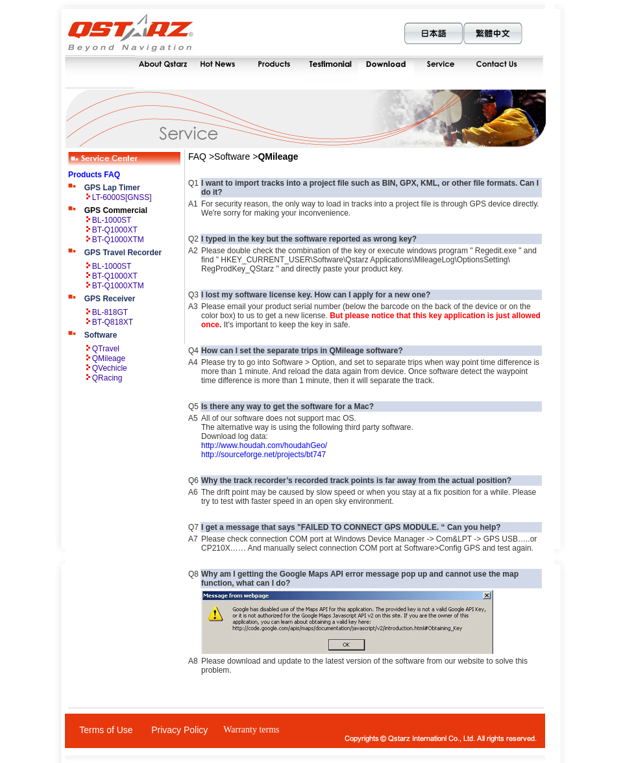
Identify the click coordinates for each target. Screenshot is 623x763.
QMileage (108, 358)
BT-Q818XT (112, 322)
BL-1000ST (112, 220)
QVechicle (109, 368)
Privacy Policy (179, 730)
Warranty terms (251, 729)
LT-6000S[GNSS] (122, 197)
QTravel (105, 348)
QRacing (107, 377)
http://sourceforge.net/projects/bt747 (263, 454)
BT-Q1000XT (115, 229)
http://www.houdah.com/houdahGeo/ (264, 445)
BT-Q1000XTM (118, 239)
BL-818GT (110, 312)
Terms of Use (105, 730)
